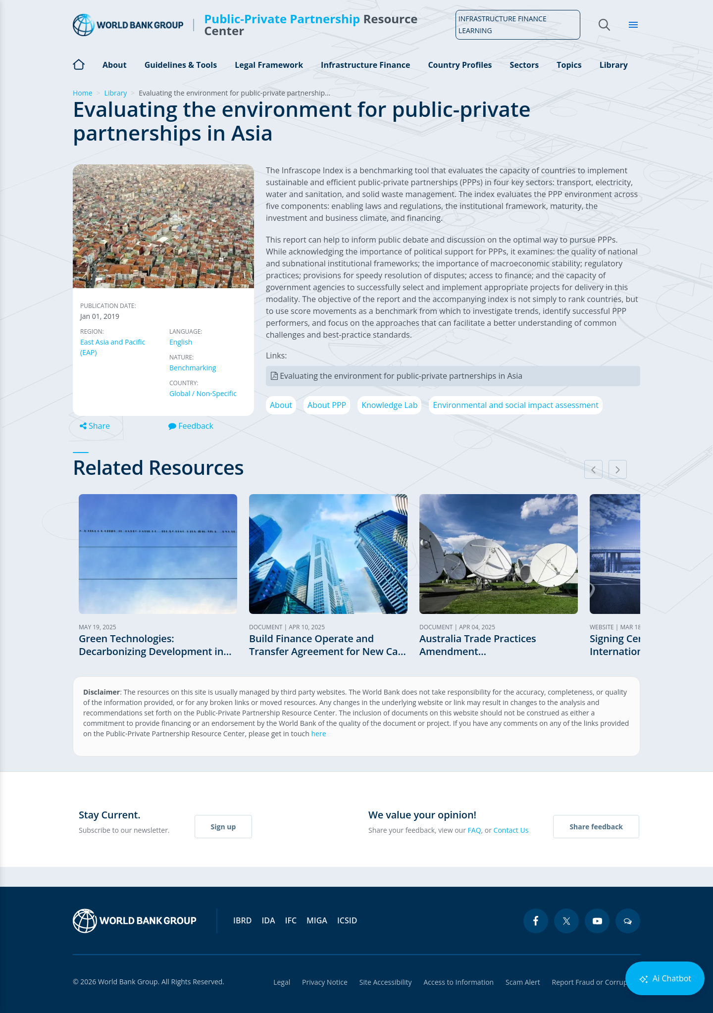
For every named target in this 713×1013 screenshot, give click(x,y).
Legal (281, 982)
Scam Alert (523, 982)
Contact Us (511, 830)
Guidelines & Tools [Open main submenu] (181, 64)
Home (79, 63)
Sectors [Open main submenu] (524, 64)
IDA (268, 920)
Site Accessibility (385, 982)
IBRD (242, 920)
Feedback (190, 425)
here (318, 733)
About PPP (326, 405)
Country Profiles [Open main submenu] (460, 64)
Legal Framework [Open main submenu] (269, 64)
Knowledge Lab (389, 405)
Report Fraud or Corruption (596, 982)
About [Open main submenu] (114, 64)
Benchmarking (192, 367)
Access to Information (458, 982)
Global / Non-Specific (203, 393)
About (281, 405)
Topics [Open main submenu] (569, 64)
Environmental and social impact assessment (516, 405)
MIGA (316, 920)
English (180, 342)
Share (95, 425)
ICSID (347, 920)
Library (614, 64)
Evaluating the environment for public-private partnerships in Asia (401, 375)
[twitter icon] (566, 921)
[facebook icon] (535, 921)
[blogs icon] (627, 921)
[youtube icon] (597, 921)
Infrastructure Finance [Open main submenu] (365, 64)
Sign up (223, 826)
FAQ (474, 830)
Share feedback (596, 826)
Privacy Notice (324, 982)
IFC (291, 920)
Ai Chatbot (665, 978)
